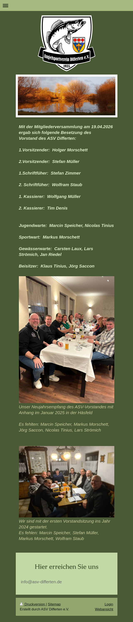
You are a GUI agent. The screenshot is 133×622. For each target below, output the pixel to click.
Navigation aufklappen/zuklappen (66, 5)
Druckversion (33, 604)
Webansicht (104, 609)
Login (109, 604)
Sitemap (54, 604)
